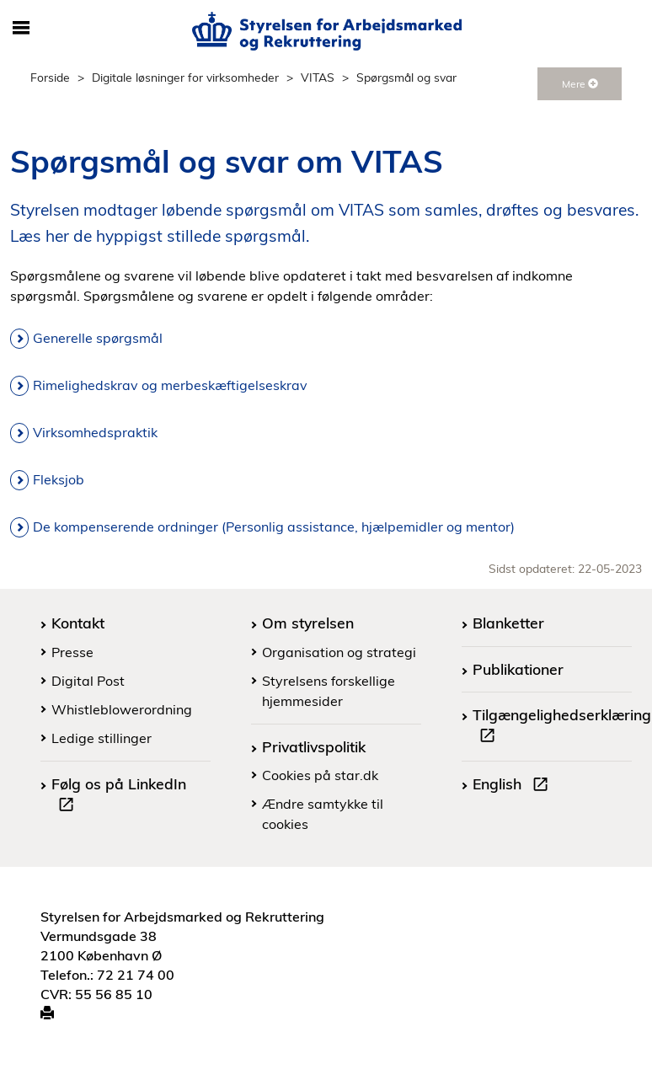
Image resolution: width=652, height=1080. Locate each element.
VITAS (317, 77)
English (514, 786)
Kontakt (77, 622)
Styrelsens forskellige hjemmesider (328, 690)
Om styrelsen (308, 622)
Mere (580, 84)
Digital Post (88, 680)
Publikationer (518, 669)
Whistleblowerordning (121, 709)
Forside (50, 77)
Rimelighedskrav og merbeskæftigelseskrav (170, 385)
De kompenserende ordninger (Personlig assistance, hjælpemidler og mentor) (274, 526)
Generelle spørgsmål (98, 337)
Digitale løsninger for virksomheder (185, 77)
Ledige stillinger (101, 738)
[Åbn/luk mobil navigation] (21, 28)
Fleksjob (58, 479)
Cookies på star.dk (320, 775)
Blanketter (508, 622)
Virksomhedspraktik (95, 432)
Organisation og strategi (339, 652)
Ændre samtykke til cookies (322, 813)
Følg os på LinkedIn (118, 796)
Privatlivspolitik (314, 746)
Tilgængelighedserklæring (562, 727)
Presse (72, 652)
